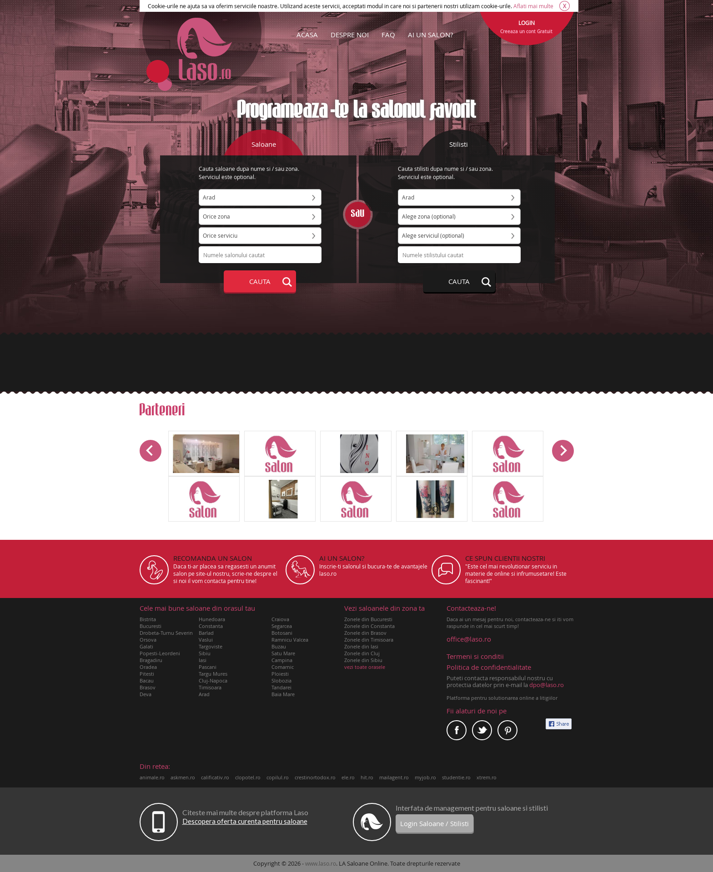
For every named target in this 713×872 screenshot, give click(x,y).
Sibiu (205, 653)
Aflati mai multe (533, 6)
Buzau (278, 646)
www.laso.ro (320, 863)
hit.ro (367, 777)
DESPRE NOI (350, 34)
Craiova (280, 619)
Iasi (202, 660)
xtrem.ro (487, 777)
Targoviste (210, 646)
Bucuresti (150, 626)
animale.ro (152, 777)
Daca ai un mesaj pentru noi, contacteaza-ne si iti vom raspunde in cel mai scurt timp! (510, 617)
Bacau (147, 680)
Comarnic (282, 666)
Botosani (281, 632)
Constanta (211, 626)
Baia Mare (283, 694)
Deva (145, 694)
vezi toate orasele (364, 666)
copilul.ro (277, 777)
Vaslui (206, 639)
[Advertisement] (356, 362)
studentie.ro (456, 777)
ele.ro (348, 777)
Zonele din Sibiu (363, 660)
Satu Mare (283, 653)
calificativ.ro (215, 777)
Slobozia (281, 680)
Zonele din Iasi (361, 646)
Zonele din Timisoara (368, 639)
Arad (204, 694)
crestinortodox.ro (315, 777)
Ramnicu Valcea (289, 639)
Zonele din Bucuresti (368, 619)
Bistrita (148, 619)
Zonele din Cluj (362, 653)
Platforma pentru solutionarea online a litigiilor (502, 697)
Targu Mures (213, 673)
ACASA (307, 34)
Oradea (148, 666)
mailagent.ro (394, 777)
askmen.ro (183, 777)
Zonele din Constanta (369, 626)
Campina (281, 660)
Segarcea (281, 626)
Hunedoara (212, 619)
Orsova (148, 639)
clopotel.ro (248, 777)
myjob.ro (425, 777)
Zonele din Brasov (365, 632)
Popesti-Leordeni (160, 653)
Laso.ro (204, 49)
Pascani (207, 666)
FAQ (388, 34)
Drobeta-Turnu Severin (166, 632)
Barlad (206, 632)
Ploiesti (280, 673)
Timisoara (210, 687)
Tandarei (281, 687)
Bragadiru (151, 660)
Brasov (148, 687)
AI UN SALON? (430, 34)
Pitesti (147, 673)
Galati (146, 646)
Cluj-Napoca (213, 680)
